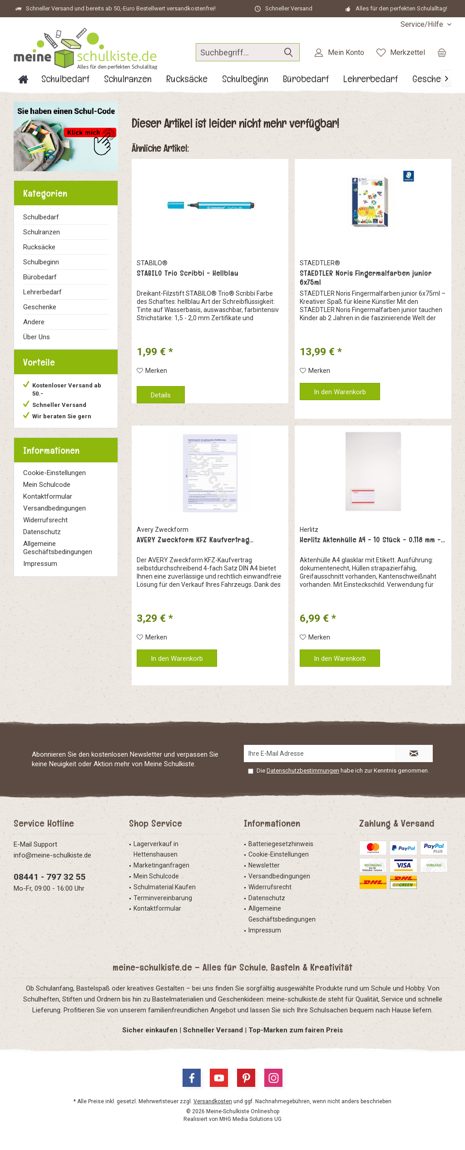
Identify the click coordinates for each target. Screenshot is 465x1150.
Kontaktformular (47, 505)
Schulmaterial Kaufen (165, 887)
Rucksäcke (39, 247)
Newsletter (264, 865)
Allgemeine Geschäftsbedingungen (57, 557)
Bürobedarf (40, 277)
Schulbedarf (41, 217)
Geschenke (39, 307)
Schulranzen (41, 232)
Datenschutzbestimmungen (303, 770)
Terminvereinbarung (163, 898)
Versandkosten (212, 1101)
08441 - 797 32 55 (50, 877)
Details (161, 395)
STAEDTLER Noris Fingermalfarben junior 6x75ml (366, 278)
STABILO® (152, 263)
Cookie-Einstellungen (54, 482)
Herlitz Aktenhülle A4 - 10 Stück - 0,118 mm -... (372, 540)
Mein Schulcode (46, 494)
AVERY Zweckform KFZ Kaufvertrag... (195, 540)
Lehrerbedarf (42, 292)
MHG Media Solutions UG (250, 1119)
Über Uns (36, 337)
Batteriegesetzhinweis (280, 844)
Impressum (40, 573)
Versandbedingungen (54, 517)
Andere (34, 322)
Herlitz (309, 529)
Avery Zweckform (162, 529)
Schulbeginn (41, 262)
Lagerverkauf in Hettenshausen (156, 849)
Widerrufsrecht (45, 529)
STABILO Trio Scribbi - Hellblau (187, 273)
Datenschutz (42, 541)
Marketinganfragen (161, 865)
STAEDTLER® (320, 263)
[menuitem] (422, 24)
